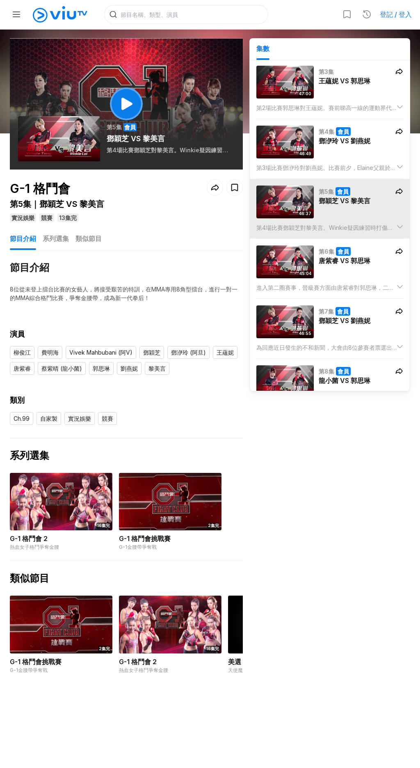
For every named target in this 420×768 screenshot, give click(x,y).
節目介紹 (23, 240)
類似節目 (88, 240)
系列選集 (56, 240)
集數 (262, 50)
